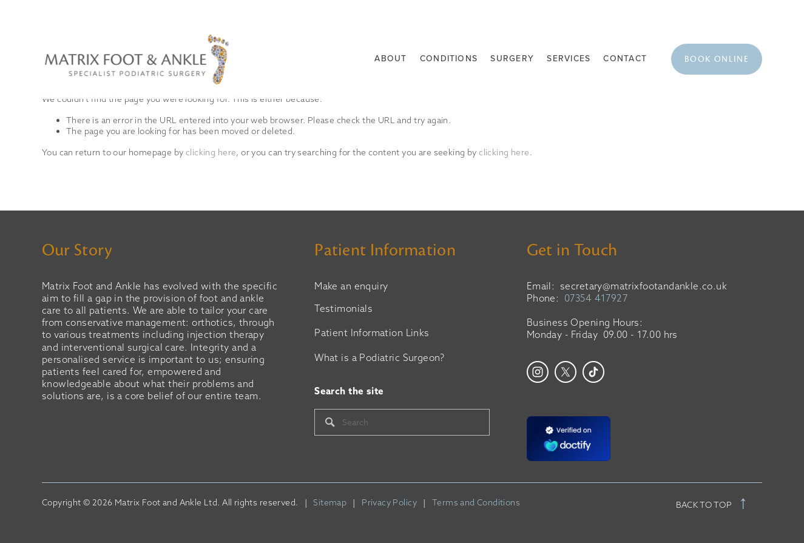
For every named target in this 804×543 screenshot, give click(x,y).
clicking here (211, 152)
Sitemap (329, 502)
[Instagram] (538, 372)
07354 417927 (595, 298)
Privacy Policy (389, 502)
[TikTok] (593, 372)
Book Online (716, 59)
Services (568, 58)
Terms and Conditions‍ (476, 502)
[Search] (402, 422)
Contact (625, 58)
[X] (565, 372)
